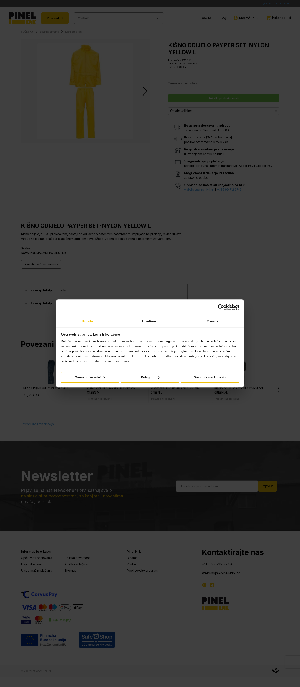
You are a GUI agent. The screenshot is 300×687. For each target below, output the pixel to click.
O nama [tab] (212, 321)
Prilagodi (150, 377)
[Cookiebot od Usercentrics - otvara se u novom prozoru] (221, 307)
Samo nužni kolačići (90, 377)
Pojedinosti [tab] (150, 321)
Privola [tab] (87, 321)
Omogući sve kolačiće (210, 377)
